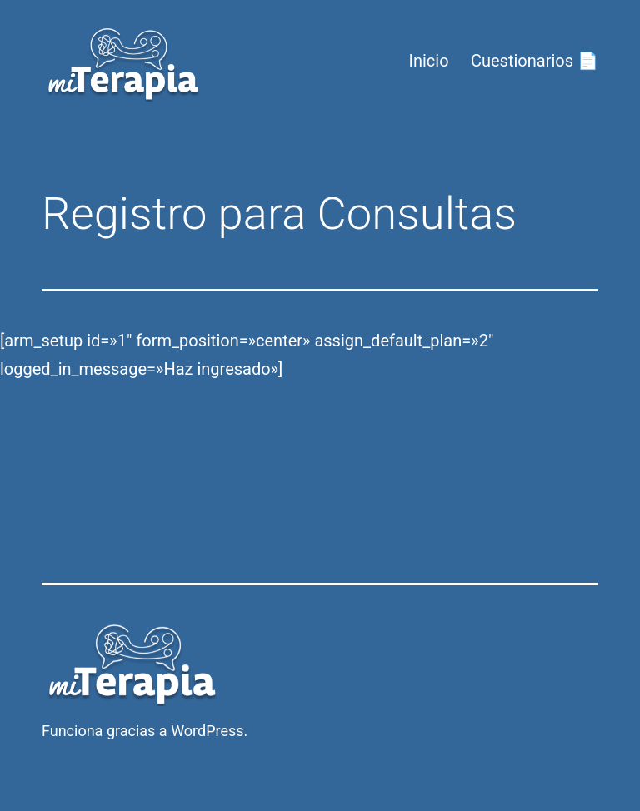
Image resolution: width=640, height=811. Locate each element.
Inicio (428, 61)
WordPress (207, 730)
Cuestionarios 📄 (534, 61)
